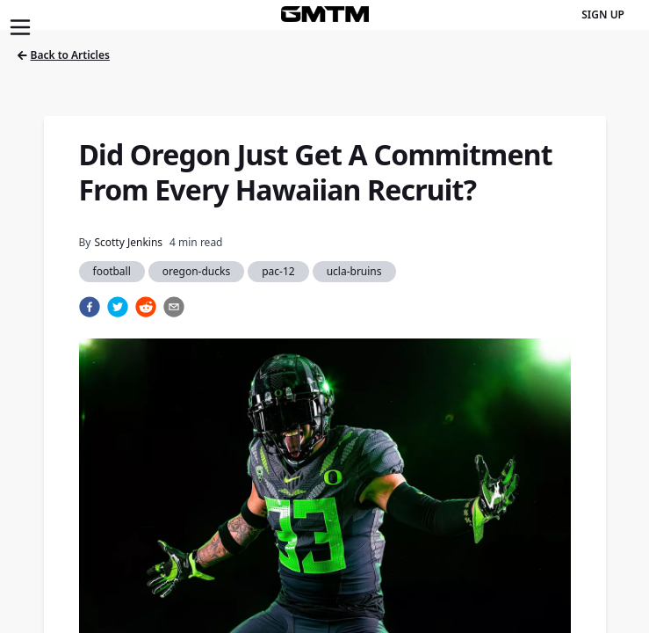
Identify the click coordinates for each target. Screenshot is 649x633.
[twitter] (117, 306)
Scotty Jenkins (128, 242)
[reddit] (145, 306)
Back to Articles (64, 54)
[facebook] (89, 306)
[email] (173, 306)
